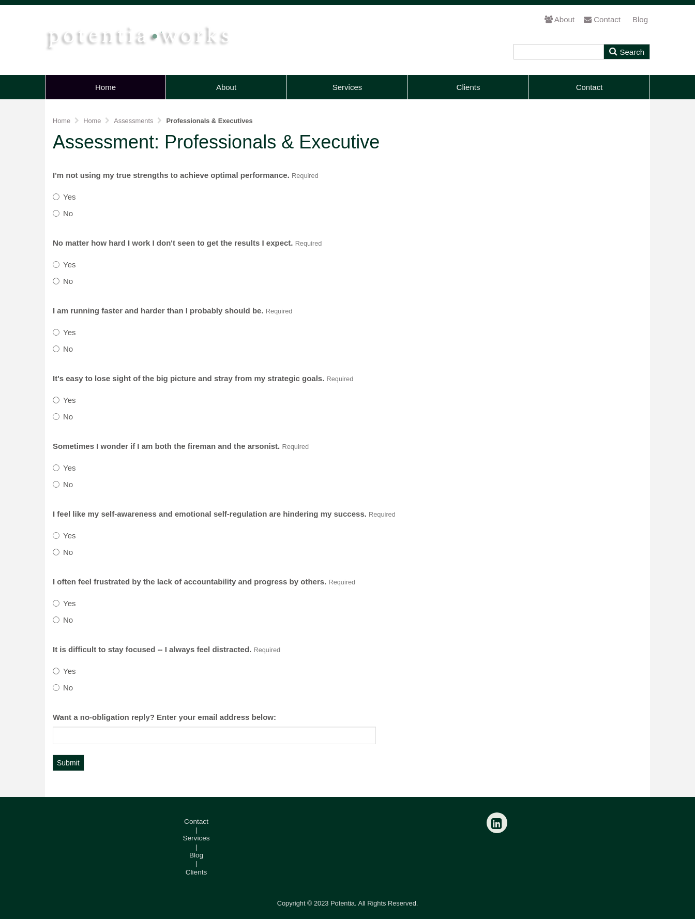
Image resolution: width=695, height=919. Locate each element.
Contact (602, 19)
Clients (468, 87)
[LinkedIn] (497, 822)
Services (347, 87)
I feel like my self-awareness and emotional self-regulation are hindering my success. (224, 513)
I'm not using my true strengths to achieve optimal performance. (186, 175)
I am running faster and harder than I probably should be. (172, 310)
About (560, 19)
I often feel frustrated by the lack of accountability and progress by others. (204, 581)
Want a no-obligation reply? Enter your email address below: (164, 717)
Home (105, 87)
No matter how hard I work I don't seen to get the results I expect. (187, 242)
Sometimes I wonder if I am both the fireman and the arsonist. (181, 446)
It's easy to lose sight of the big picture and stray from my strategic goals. (203, 378)
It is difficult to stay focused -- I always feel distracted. (166, 649)
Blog (640, 19)
